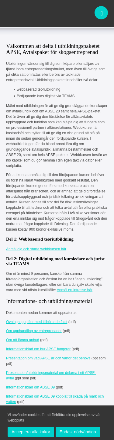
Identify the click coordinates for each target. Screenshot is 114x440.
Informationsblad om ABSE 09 (30, 387)
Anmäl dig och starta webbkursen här (36, 249)
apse (27, 13)
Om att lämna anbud (22, 340)
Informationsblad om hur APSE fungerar (38, 349)
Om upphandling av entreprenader (34, 331)
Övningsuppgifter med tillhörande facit (36, 322)
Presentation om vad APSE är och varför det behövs (48, 358)
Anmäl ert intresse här (74, 290)
